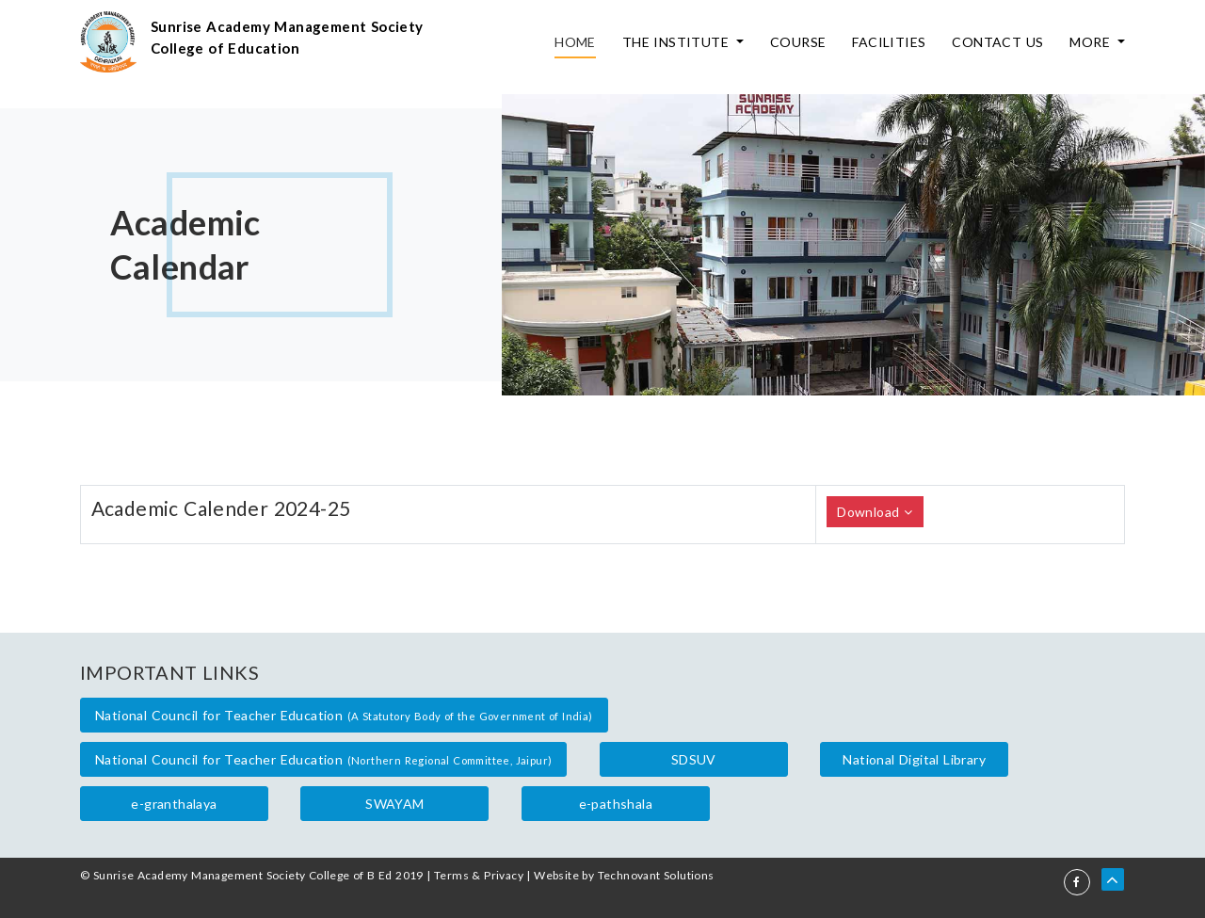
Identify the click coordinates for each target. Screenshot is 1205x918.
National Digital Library (914, 759)
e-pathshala (615, 804)
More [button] (1091, 42)
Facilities (888, 42)
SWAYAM (394, 804)
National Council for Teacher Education (344, 715)
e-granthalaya (174, 804)
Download (874, 512)
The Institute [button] (677, 42)
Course (798, 42)
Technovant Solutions (656, 875)
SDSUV (693, 759)
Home (575, 42)
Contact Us (997, 42)
